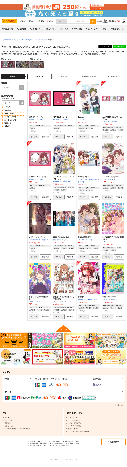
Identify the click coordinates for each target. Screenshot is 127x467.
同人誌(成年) (21, 30)
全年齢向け (23, 22)
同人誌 (16, 41)
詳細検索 (99, 22)
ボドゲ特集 (64, 30)
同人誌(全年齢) (7, 30)
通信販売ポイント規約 (74, 444)
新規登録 (111, 22)
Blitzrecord (102, 53)
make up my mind (85, 179)
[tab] (64, 78)
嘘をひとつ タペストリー (38, 239)
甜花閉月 (81, 299)
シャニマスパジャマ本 (110, 179)
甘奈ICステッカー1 (60, 119)
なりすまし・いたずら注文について (65, 448)
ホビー (105, 30)
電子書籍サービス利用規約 (39, 446)
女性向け (50, 22)
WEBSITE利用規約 (36, 444)
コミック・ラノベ (92, 30)
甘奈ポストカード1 (90, 53)
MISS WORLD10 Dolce (61, 239)
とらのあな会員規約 (55, 444)
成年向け (31, 22)
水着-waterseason (109, 299)
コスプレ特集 (77, 30)
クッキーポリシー (76, 446)
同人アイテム (51, 30)
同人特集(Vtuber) (36, 30)
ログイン (118, 22)
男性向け (41, 22)
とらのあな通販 (6, 41)
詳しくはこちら (120, 407)
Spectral (81, 119)
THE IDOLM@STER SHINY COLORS (34, 48)
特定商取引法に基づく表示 (39, 448)
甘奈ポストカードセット (38, 179)
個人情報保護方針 (59, 446)
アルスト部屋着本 (84, 239)
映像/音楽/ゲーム (117, 30)
